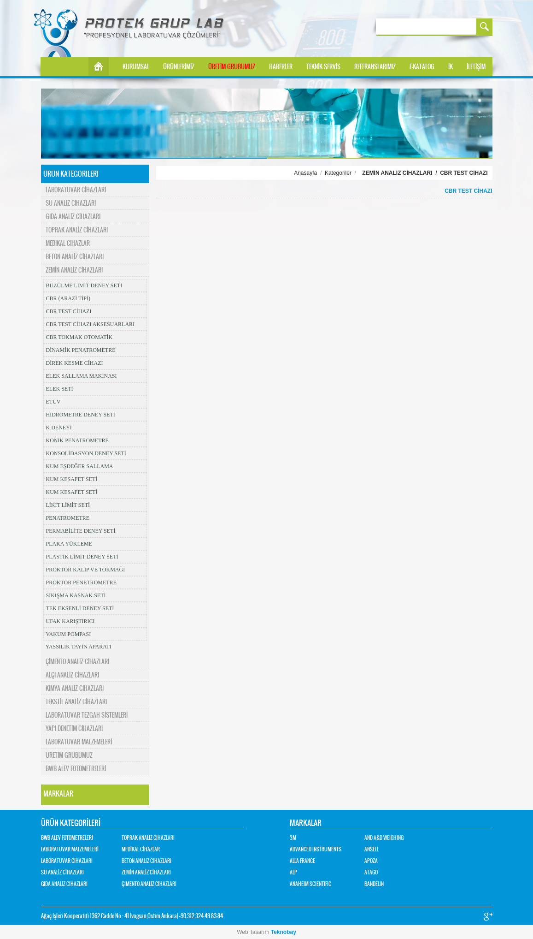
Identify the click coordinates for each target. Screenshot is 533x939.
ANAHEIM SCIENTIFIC (310, 884)
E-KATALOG (422, 66)
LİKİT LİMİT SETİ (68, 505)
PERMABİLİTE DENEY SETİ (81, 531)
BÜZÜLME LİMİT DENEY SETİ (84, 285)
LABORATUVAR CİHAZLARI (76, 190)
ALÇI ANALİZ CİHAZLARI (72, 675)
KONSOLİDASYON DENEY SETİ (86, 453)
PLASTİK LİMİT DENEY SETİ (82, 556)
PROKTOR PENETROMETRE (81, 582)
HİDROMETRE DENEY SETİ (80, 414)
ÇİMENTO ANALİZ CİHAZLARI (77, 661)
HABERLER (281, 66)
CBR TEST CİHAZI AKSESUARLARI (90, 324)
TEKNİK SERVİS (323, 66)
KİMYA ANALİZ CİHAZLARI (75, 688)
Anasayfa (305, 173)
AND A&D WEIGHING (384, 838)
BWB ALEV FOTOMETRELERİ (76, 768)
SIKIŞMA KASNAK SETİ (76, 595)
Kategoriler (338, 173)
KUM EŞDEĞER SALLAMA (79, 466)
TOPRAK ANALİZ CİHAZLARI (77, 230)
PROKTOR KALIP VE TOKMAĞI (85, 569)
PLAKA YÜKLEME (69, 544)
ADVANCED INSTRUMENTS (315, 849)
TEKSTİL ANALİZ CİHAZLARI (76, 702)
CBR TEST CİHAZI (69, 311)
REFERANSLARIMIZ (375, 66)
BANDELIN (374, 884)
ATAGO (371, 872)
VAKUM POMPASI (68, 634)
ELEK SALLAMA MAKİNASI (81, 376)
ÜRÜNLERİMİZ (178, 66)
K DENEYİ (59, 427)
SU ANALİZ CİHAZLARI (71, 203)
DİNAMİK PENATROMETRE (81, 350)
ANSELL (371, 849)
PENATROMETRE (68, 518)
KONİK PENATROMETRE (77, 440)
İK (450, 66)
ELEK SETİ (59, 389)
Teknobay (283, 932)
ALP (293, 872)
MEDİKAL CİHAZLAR (68, 243)
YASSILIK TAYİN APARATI (78, 646)
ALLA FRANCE (302, 861)
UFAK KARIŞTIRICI (70, 621)
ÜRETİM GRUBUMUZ (231, 66)
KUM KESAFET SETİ (72, 479)
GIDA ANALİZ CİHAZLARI (73, 216)
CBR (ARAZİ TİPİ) (68, 298)
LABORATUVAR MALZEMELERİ (79, 742)
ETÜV (53, 401)
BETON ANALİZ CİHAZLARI (75, 256)
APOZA (371, 861)
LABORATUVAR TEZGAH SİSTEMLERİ (87, 715)
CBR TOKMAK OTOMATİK (79, 337)
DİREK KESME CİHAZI (74, 363)
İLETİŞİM (476, 66)
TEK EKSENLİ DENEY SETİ (80, 608)
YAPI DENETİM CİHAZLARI (74, 728)
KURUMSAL (136, 66)
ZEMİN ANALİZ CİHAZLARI (74, 270)
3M (293, 838)
